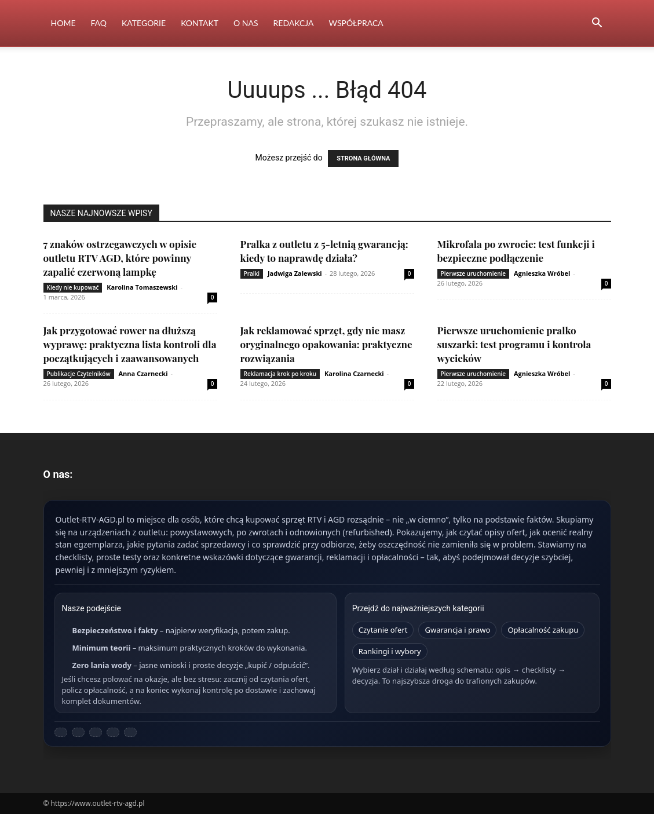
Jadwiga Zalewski (295, 273)
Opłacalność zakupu (542, 630)
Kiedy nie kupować (73, 287)
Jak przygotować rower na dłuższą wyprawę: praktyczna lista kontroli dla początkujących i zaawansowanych (130, 344)
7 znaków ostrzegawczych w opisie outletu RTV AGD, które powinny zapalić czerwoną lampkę (120, 258)
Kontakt (199, 23)
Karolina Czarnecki (354, 373)
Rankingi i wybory (390, 651)
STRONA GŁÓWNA (363, 158)
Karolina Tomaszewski (142, 287)
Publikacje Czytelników (79, 374)
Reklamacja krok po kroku (280, 374)
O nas (245, 23)
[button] (597, 24)
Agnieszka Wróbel (542, 273)
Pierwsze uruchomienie (473, 273)
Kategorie (144, 23)
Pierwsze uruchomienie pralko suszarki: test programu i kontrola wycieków (514, 344)
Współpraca (356, 23)
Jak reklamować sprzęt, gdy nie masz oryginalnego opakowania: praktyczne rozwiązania (326, 344)
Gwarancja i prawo (457, 630)
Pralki (252, 273)
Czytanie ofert (383, 630)
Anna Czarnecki (142, 373)
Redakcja (293, 23)
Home (63, 23)
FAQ (98, 23)
